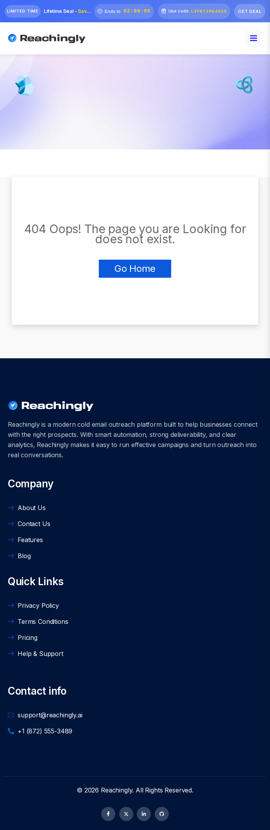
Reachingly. (118, 790)
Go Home (135, 268)
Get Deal (249, 11)
